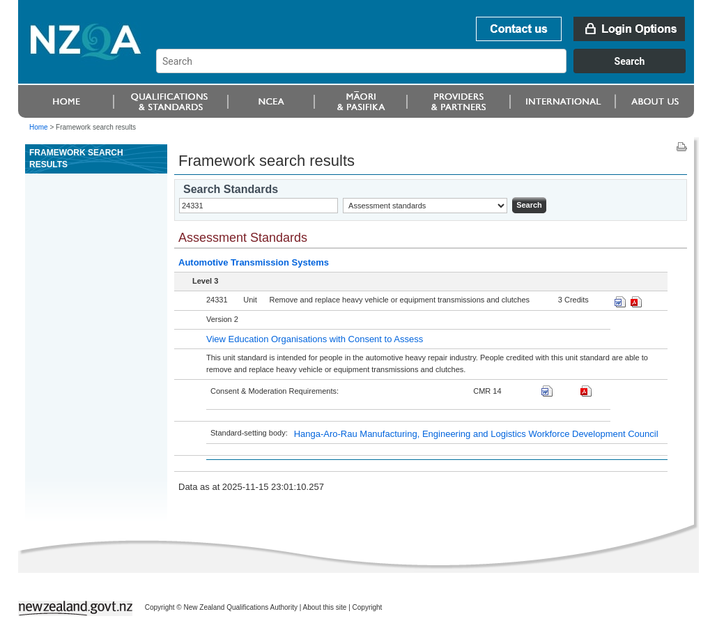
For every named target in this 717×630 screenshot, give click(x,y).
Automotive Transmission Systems (253, 262)
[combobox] (427, 69)
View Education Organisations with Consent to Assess (314, 339)
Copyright (368, 607)
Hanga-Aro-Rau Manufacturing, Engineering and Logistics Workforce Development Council (476, 434)
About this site (325, 607)
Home (38, 127)
